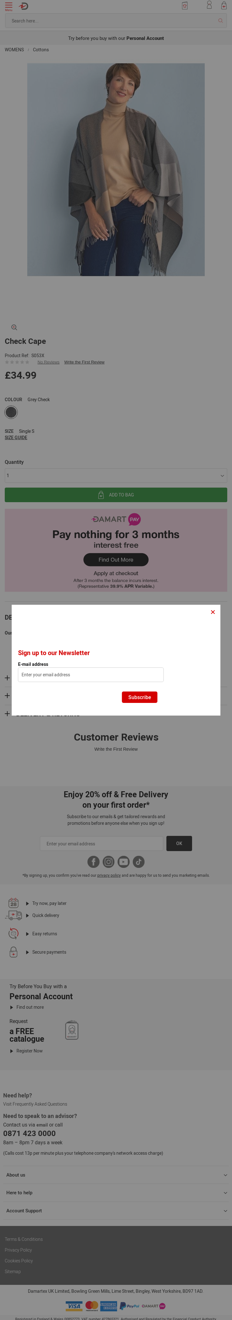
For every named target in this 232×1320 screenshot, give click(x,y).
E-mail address (33, 664)
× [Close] (213, 611)
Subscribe (139, 697)
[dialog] (116, 660)
